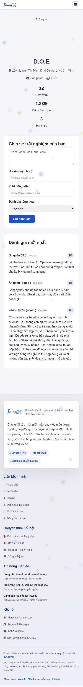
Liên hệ (9, 500)
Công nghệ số (14, 558)
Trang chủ (11, 486)
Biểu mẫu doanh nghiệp (19, 538)
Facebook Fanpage (16, 626)
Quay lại (41, 19)
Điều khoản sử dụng (39, 681)
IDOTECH (9, 659)
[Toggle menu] (75, 4)
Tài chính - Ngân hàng (18, 551)
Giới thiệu (11, 493)
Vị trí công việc (19, 188)
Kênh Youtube (14, 633)
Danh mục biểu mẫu (17, 507)
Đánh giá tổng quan (22, 203)
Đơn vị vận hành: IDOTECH (21, 640)
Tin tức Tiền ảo (14, 545)
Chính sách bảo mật (14, 681)
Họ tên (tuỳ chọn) (20, 173)
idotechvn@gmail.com (18, 619)
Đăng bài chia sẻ (15, 520)
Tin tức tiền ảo (13, 513)
